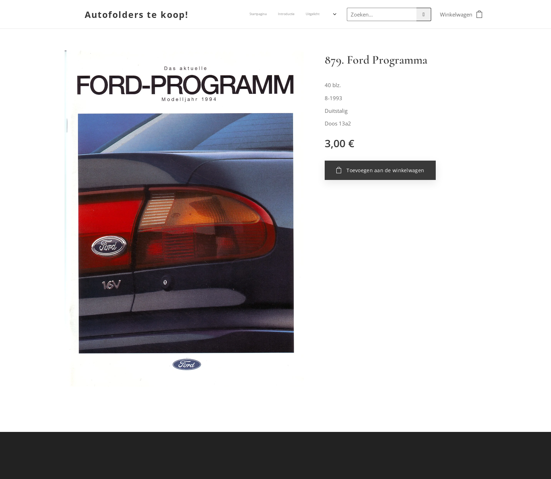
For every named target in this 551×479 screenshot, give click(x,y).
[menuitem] (291, 14)
